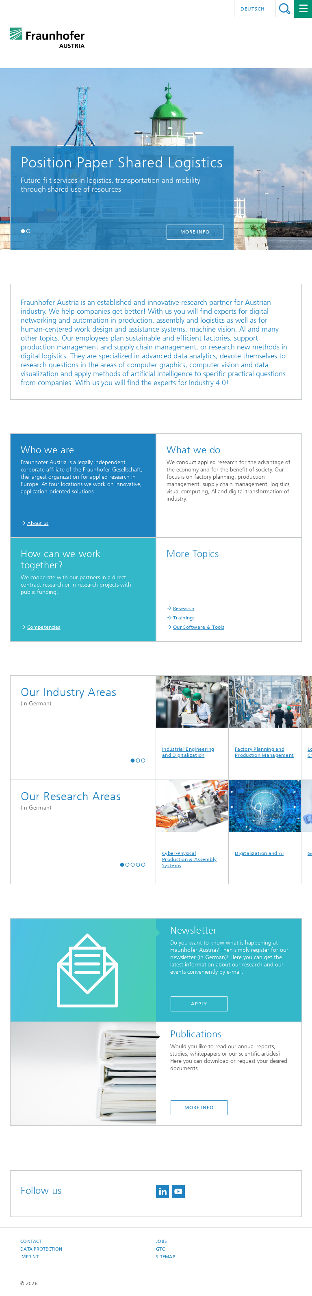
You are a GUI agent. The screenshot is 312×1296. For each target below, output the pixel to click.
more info (195, 232)
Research (183, 608)
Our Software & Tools (198, 627)
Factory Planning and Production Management (265, 717)
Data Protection (41, 1249)
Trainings (184, 618)
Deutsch (252, 9)
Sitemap (165, 1257)
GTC (160, 1249)
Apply (199, 1004)
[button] (23, 231)
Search (284, 8)
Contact (31, 1241)
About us (37, 523)
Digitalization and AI (265, 818)
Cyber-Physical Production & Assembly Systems (192, 824)
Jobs (161, 1241)
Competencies (44, 627)
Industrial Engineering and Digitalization (192, 717)
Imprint (29, 1257)
